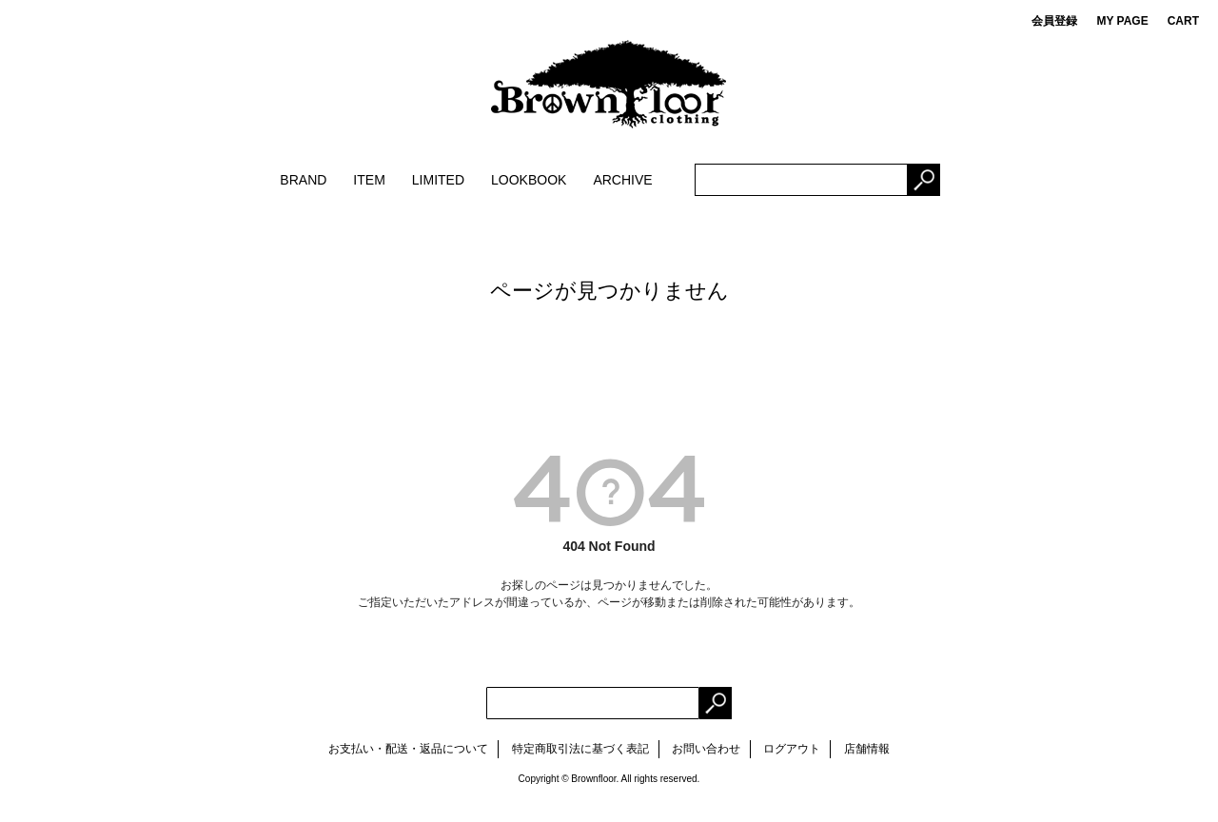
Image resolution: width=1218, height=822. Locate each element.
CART (1183, 21)
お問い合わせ (706, 748)
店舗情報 (867, 748)
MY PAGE (1122, 21)
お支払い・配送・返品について (408, 748)
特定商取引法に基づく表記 (580, 748)
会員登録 (1054, 21)
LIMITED (438, 179)
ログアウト (791, 748)
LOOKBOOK (528, 179)
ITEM (368, 179)
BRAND (303, 179)
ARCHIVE (622, 179)
